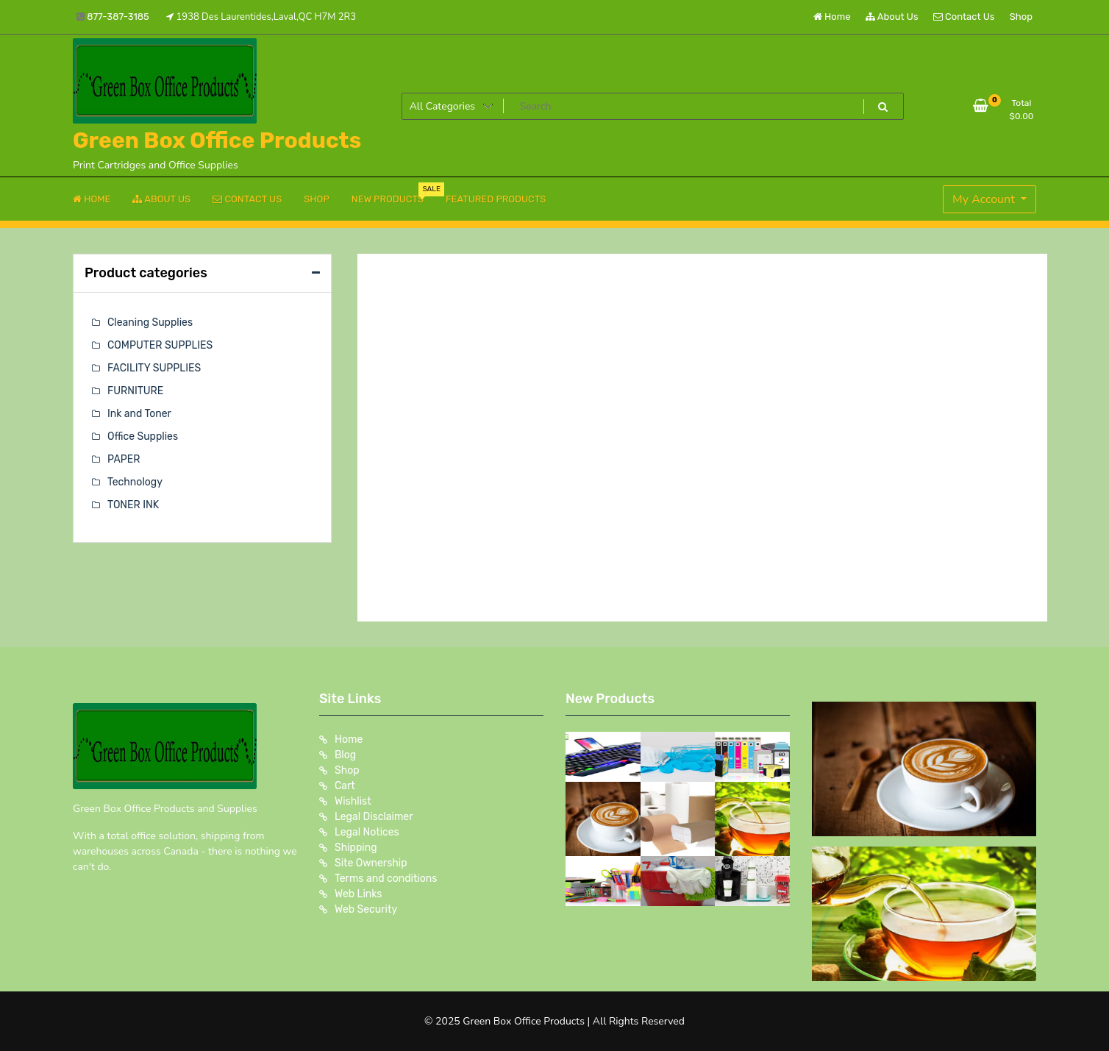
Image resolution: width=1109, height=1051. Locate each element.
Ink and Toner (139, 413)
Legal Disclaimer (374, 816)
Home (832, 16)
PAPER (123, 459)
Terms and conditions (386, 878)
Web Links (358, 894)
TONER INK (133, 505)
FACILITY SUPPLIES (154, 368)
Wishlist (353, 801)
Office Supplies (142, 436)
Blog (345, 755)
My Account (985, 199)
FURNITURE (135, 391)
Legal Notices (367, 832)
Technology (135, 482)
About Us (892, 16)
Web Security (366, 909)
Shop (1021, 16)
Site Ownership (371, 863)
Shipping (356, 847)
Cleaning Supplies (150, 322)
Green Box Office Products (217, 140)
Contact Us (963, 16)
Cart (345, 786)
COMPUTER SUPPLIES (160, 345)
